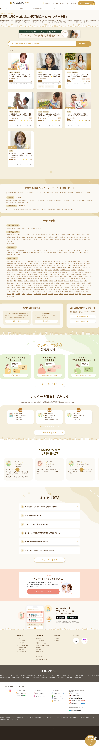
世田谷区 (63, 235)
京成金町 (21, 272)
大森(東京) (29, 265)
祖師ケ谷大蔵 (26, 278)
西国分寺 (68, 283)
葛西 (33, 267)
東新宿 (66, 294)
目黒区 (53, 235)
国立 (42, 270)
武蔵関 (37, 292)
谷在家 (89, 294)
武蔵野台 (48, 292)
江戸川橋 (55, 263)
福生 (19, 289)
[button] (40, 426)
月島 (41, 281)
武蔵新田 (42, 292)
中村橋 (21, 283)
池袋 (65, 261)
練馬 (41, 285)
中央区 (15, 235)
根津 (37, 285)
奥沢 (61, 265)
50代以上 (86, 252)
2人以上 (74, 250)
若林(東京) (29, 294)
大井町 (88, 263)
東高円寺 (30, 287)
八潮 (80, 294)
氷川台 (9, 287)
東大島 (18, 287)
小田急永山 (83, 265)
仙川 (12, 278)
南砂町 (82, 289)
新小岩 (26, 276)
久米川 (50, 270)
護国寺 (9, 274)
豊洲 (71, 281)
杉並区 (78, 235)
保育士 (15, 250)
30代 (77, 252)
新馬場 (51, 276)
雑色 (32, 278)
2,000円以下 (18, 252)
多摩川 (71, 278)
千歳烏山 (26, 281)
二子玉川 (88, 287)
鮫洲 (31, 274)
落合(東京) (10, 267)
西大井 (43, 283)
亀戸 (73, 267)
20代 (73, 252)
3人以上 (79, 250)
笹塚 (28, 274)
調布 (37, 281)
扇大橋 (84, 294)
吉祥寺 (21, 270)
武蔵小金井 (20, 292)
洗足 (15, 278)
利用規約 (8, 717)
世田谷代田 (88, 276)
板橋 (69, 261)
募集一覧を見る (53, 432)
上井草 (49, 267)
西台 (8, 285)
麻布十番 (44, 294)
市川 (79, 261)
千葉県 (28, 228)
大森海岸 (35, 265)
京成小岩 (27, 272)
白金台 (56, 294)
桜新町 (23, 274)
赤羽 (15, 261)
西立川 (89, 283)
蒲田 (44, 267)
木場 (25, 270)
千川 (8, 278)
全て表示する (10, 243)
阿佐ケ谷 (24, 261)
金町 (41, 267)
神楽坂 (29, 267)
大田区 (58, 235)
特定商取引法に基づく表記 (6, 719)
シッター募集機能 (59, 402)
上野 (15, 263)
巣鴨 (70, 276)
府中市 (66, 237)
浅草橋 (45, 261)
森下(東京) (65, 292)
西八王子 (24, 285)
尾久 (58, 265)
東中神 (42, 287)
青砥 (12, 261)
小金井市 (86, 237)
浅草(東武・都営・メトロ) (35, 261)
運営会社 (2, 717)
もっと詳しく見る (52, 560)
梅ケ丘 (27, 263)
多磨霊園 (20, 281)
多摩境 (76, 278)
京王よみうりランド (12, 272)
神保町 (66, 276)
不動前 (23, 289)
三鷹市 (56, 237)
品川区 (48, 235)
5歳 (48, 252)
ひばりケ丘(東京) (59, 287)
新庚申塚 (71, 294)
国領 (59, 272)
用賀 (87, 292)
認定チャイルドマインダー (44, 250)
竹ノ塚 (47, 278)
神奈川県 (38, 228)
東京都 (33, 228)
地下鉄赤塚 (37, 263)
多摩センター (82, 278)
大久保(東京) (10, 265)
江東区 (43, 235)
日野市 (13, 239)
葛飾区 (28, 237)
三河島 (55, 289)
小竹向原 (64, 272)
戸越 (55, 281)
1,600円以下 (10, 252)
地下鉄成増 (44, 263)
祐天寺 (83, 292)
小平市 (9, 239)
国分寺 (55, 272)
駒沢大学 (81, 272)
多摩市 (71, 239)
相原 (8, 261)
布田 (8, 289)
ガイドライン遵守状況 (63, 717)
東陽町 (51, 281)
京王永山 (73, 270)
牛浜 (22, 263)
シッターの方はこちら (87, 3)
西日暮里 (18, 285)
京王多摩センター (65, 270)
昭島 (19, 261)
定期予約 (9, 250)
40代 (81, 252)
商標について (16, 719)
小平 (69, 272)
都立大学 (76, 281)
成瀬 (34, 283)
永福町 (50, 263)
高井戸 (37, 278)
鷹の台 (42, 278)
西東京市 (9, 241)
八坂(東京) (77, 292)
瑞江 (59, 289)
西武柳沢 (81, 276)
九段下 (38, 270)
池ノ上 (61, 261)
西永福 (38, 283)
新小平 (43, 276)
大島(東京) (22, 265)
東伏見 (46, 287)
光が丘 (89, 285)
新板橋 (84, 274)
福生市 (36, 239)
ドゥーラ (55, 250)
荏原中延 (61, 263)
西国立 (62, 283)
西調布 (12, 285)
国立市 (31, 239)
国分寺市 (25, 239)
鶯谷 (19, 263)
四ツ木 (9, 294)
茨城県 (9, 228)
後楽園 (50, 272)
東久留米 (24, 287)
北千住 (9, 270)
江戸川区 (33, 237)
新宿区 (23, 235)
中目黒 (26, 283)
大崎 (16, 265)
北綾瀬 (83, 267)
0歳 (32, 252)
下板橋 (67, 274)
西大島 (48, 283)
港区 (19, 235)
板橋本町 (73, 261)
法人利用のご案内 (71, 3)
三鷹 (70, 289)
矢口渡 (71, 292)
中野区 (73, 235)
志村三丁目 (57, 274)
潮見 (46, 274)
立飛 (59, 278)
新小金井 (37, 276)
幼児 (70, 252)
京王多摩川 (56, 270)
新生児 (60, 252)
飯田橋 (50, 261)
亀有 (69, 267)
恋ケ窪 (45, 272)
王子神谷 (76, 263)
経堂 (28, 270)
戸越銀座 (60, 281)
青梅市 (61, 237)
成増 (30, 283)
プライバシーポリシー (51, 717)
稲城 (87, 261)
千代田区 (9, 235)
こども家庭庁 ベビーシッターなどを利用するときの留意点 (82, 717)
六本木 (23, 294)
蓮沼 (56, 285)
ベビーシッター (45, 20)
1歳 (35, 252)
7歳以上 (55, 252)
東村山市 (19, 239)
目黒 (59, 292)
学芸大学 (77, 267)
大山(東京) (42, 265)
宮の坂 (13, 292)
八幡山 (78, 285)
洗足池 (20, 278)
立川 (51, 278)
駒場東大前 (88, 272)
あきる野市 (87, 239)
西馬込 (29, 285)
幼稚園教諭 (21, 250)
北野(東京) (15, 270)
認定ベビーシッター (30, 250)
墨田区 (38, 235)
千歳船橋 (32, 281)
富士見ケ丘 (75, 287)
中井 (81, 281)
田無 (63, 278)
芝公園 (50, 274)
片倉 (37, 267)
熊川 (46, 270)
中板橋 (85, 281)
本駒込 (43, 289)
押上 (65, 265)
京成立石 (40, 272)
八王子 (64, 285)
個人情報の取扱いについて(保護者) (37, 717)
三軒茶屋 (41, 274)
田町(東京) (10, 281)
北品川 (88, 267)
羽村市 (81, 239)
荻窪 (54, 265)
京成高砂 (33, 272)
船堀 (27, 289)
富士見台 (82, 287)
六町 (76, 294)
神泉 (47, 276)
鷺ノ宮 (18, 274)
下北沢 (72, 274)
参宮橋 (36, 274)
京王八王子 (81, 270)
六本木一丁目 (37, 294)
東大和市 (46, 239)
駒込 (76, 272)
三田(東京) (65, 289)
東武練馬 (45, 281)
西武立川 (75, 276)
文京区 (28, 235)
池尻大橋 (55, 261)
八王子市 (40, 237)
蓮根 (59, 285)
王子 (71, 263)
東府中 (51, 287)
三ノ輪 (9, 292)
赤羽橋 (61, 294)
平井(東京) (68, 287)
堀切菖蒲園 (37, 289)
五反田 (13, 274)
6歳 (51, 252)
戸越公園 (66, 281)
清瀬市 (51, 239)
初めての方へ (47, 3)
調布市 (76, 237)
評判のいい (10, 254)
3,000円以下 (26, 252)
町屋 (51, 289)
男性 (65, 250)
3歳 (41, 252)
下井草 (62, 274)
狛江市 (40, 239)
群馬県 (18, 228)
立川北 (55, 278)
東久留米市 (58, 239)
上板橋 (54, 267)
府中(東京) (13, 289)
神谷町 (65, 267)
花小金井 (84, 285)
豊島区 (83, 235)
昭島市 (71, 237)
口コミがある (18, 254)
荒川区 (9, 237)
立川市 (45, 237)
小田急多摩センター (73, 265)
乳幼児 (65, 252)
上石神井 (59, 267)
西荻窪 (53, 283)
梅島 (31, 263)
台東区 (33, 235)
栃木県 (13, 228)
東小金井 (36, 287)
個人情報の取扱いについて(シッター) (20, 717)
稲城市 (76, 239)
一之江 (83, 261)
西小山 (73, 283)
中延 (16, 283)
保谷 (31, 289)
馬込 (47, 289)
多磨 (15, 281)
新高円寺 (31, 276)
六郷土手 (18, 294)
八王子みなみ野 (71, 285)
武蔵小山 (26, 292)
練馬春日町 (47, 285)
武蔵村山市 (65, 239)
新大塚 (21, 276)
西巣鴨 (78, 283)
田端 (67, 278)
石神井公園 (78, 274)
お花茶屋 (23, 267)
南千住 (87, 289)
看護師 (61, 250)
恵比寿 (67, 263)
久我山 (33, 270)
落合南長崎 (17, 267)
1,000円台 (85, 250)
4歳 (45, 252)
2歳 (38, 252)
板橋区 (13, 237)
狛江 (73, 272)
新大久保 (15, 276)
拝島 (52, 285)
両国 (13, 294)
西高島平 (84, 283)
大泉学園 (82, 263)
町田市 (81, 237)
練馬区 (18, 237)
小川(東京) (49, 265)
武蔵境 (32, 292)
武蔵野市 (51, 237)
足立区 (23, 237)
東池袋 (13, 287)
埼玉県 (23, 228)
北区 (87, 235)
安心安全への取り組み (59, 3)
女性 (69, 250)
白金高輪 (50, 294)
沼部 (34, 285)
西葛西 (58, 283)
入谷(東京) (10, 263)
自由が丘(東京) (59, 276)
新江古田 (9, 276)
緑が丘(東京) (75, 289)
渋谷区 (69, 235)
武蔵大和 (54, 292)
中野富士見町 (10, 283)
